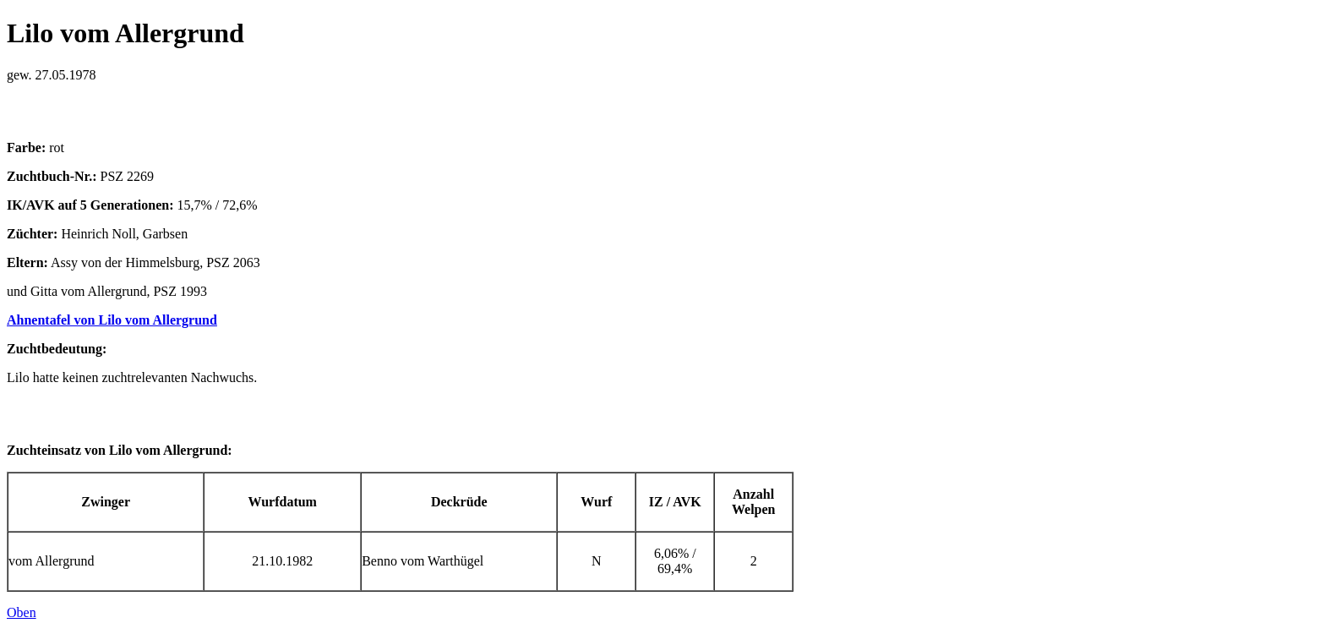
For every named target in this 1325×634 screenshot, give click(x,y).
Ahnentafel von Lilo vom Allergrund (112, 320)
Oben (21, 612)
